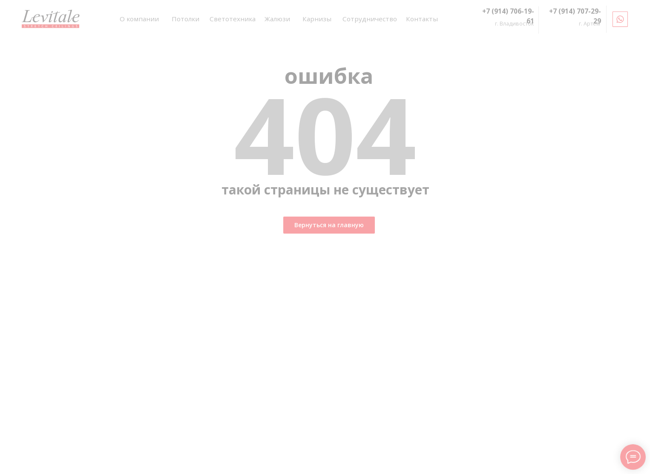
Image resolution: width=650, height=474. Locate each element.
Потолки (185, 18)
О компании (139, 18)
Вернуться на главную (329, 225)
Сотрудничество (369, 18)
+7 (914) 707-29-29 (575, 16)
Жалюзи (277, 18)
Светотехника (233, 18)
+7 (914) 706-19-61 (508, 16)
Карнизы (316, 18)
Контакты (422, 18)
